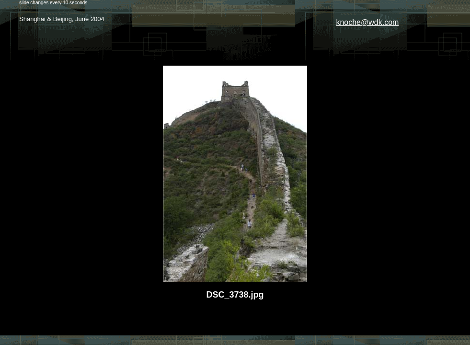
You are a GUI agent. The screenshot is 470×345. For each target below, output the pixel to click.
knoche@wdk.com (367, 22)
